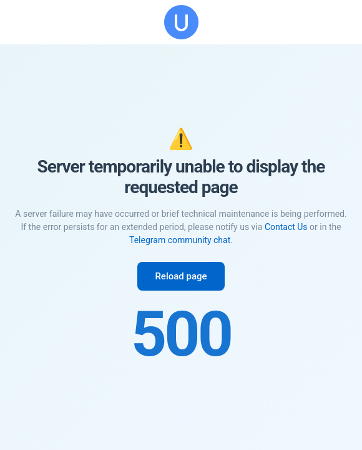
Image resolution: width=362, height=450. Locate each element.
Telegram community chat (179, 240)
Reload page (181, 276)
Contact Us (286, 227)
